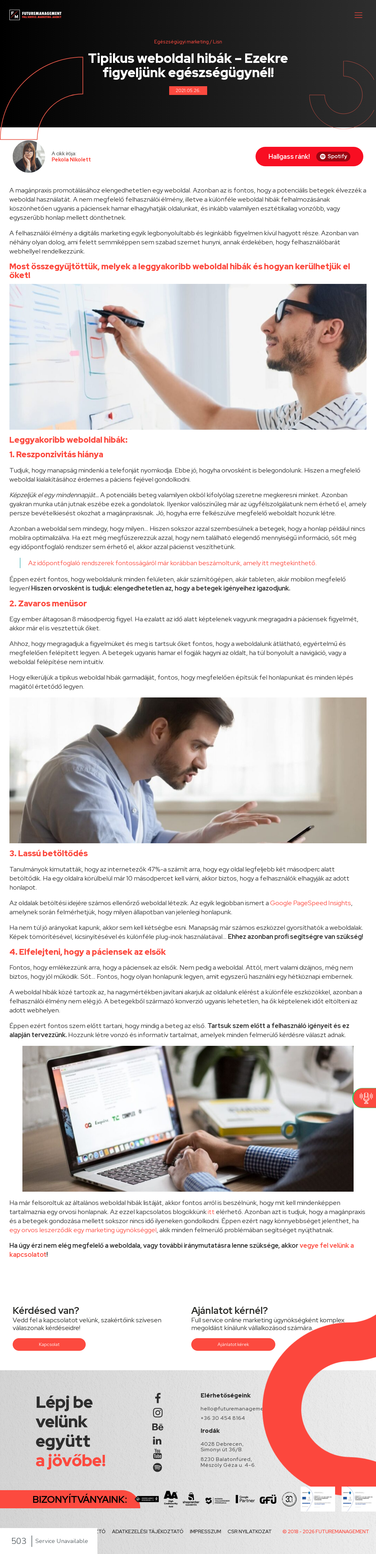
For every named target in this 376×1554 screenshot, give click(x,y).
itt (265, 563)
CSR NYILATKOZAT (250, 1532)
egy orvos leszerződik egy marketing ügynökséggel (83, 1230)
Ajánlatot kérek (233, 1344)
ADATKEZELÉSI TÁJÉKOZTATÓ (147, 1532)
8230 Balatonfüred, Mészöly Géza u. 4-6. (228, 1462)
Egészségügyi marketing (181, 42)
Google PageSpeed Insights (310, 903)
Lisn (217, 42)
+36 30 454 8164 (223, 1418)
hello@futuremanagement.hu (239, 1409)
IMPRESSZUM (205, 1532)
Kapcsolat (49, 1344)
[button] (358, 15)
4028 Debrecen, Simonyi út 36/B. (222, 1447)
